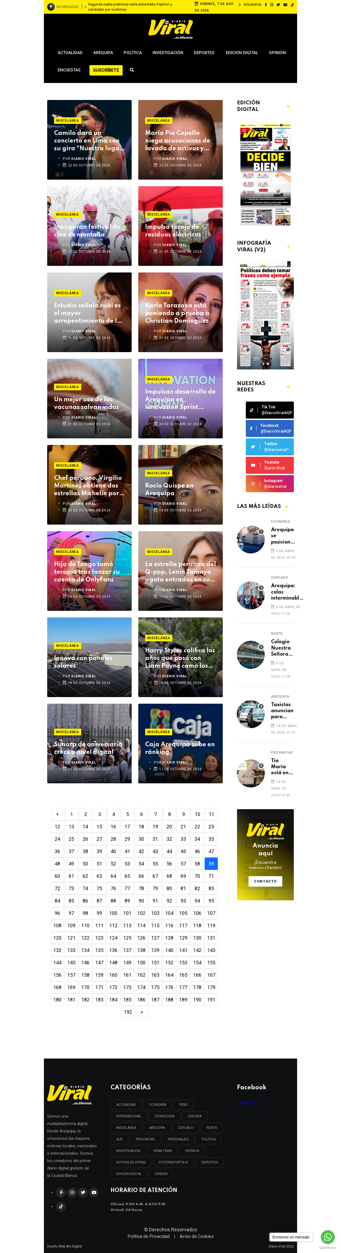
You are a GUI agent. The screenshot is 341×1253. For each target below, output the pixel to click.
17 (127, 826)
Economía (280, 522)
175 (155, 987)
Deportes (204, 52)
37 (71, 851)
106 (197, 913)
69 (183, 876)
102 (141, 913)
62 (85, 876)
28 (113, 839)
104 (169, 913)
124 (113, 938)
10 (197, 814)
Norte (277, 634)
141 (183, 950)
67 (155, 876)
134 (85, 950)
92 (169, 901)
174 (141, 987)
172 (113, 987)
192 (128, 1012)
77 (127, 888)
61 (71, 876)
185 (127, 1000)
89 (127, 901)
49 (71, 864)
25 (71, 839)
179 (211, 987)
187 (155, 1000)
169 (71, 987)
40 (113, 851)
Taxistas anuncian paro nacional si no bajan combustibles (286, 711)
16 (113, 826)
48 (57, 864)
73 (71, 888)
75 (99, 888)
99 (99, 913)
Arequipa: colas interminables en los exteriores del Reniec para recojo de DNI (287, 592)
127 (155, 938)
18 (141, 826)
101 (127, 913)
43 (155, 851)
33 (183, 839)
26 (85, 839)
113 (127, 925)
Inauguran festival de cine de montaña (87, 231)
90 (141, 901)
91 (155, 901)
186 (141, 1000)
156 (57, 975)
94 (197, 901)
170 (85, 987)
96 (57, 913)
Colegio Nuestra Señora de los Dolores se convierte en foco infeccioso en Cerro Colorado (283, 648)
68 (169, 876)
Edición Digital (242, 52)
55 (155, 864)
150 (141, 962)
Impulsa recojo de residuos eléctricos (173, 231)
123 (99, 938)
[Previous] (57, 814)
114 (141, 925)
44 (169, 851)
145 (71, 962)
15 (99, 826)
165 (183, 975)
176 (169, 987)
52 (113, 864)
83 (211, 888)
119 (211, 925)
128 (169, 938)
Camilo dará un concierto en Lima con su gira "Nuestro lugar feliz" (88, 141)
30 (141, 839)
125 (127, 938)
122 (85, 938)
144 (57, 962)
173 (127, 987)
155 (211, 962)
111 (99, 925)
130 (197, 938)
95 (211, 901)
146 (85, 962)
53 (127, 864)
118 (197, 925)
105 (183, 913)
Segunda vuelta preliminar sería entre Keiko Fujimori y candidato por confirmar (130, 7)
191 (211, 1000)
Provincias (282, 752)
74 (85, 888)
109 (71, 925)
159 (99, 975)
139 (155, 950)
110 (85, 925)
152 (169, 962)
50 (85, 864)
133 (71, 950)
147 (99, 962)
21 (183, 826)
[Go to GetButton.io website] (328, 1247)
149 (127, 962)
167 (211, 975)
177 (183, 987)
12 (57, 826)
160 (113, 975)
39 (99, 851)
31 (155, 839)
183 (99, 1000)
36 (57, 851)
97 (71, 913)
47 (211, 851)
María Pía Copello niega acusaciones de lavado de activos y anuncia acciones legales (177, 141)
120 (57, 938)
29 (127, 839)
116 (169, 925)
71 (211, 876)
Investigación (168, 52)
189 (183, 1000)
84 (57, 901)
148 (113, 962)
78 (141, 888)
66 (141, 876)
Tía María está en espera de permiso (280, 767)
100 (113, 913)
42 (141, 851)
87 (99, 901)
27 (99, 839)
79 (155, 888)
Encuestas (69, 70)
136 (113, 950)
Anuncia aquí (265, 857)
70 (197, 876)
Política (133, 52)
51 (99, 864)
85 (71, 901)
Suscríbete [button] (106, 70)
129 (183, 938)
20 (169, 826)
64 (113, 876)
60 (57, 876)
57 (183, 864)
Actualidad (70, 52)
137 (127, 950)
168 (57, 987)
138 (141, 950)
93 (183, 901)
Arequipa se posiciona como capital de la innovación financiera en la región (284, 536)
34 (197, 839)
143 (211, 950)
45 (183, 851)
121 (71, 938)
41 (127, 851)
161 (127, 975)
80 (169, 888)
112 (113, 925)
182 (85, 1000)
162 (141, 975)
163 (155, 975)
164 (169, 975)
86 (85, 901)
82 (197, 888)
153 (183, 962)
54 (141, 864)
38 (85, 851)
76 (113, 888)
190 (197, 1000)
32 (169, 839)
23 (211, 826)
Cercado (279, 578)
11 (211, 814)
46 (197, 851)
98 (85, 913)
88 (113, 901)
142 (197, 950)
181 (71, 1000)
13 (71, 826)
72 (57, 888)
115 (155, 925)
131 (211, 938)
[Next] (141, 1012)
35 (211, 839)
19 (155, 826)
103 (155, 913)
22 (197, 826)
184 (113, 1000)
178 (197, 987)
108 (57, 925)
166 (197, 975)
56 (169, 864)
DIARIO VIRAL (83, 159)
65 (127, 876)
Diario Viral (247, 1103)
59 (211, 864)
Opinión (277, 52)
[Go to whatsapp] (328, 1237)
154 (197, 962)
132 (57, 950)
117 (183, 925)
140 (169, 950)
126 (141, 938)
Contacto (265, 881)
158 (85, 975)
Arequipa (103, 52)
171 (99, 987)
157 (71, 975)
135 (99, 950)
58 (197, 864)
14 (85, 826)
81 (183, 888)
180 (57, 1000)
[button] (263, 364)
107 (211, 913)
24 (57, 839)
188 (169, 1000)
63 (99, 876)
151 (155, 962)
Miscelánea (67, 120)
